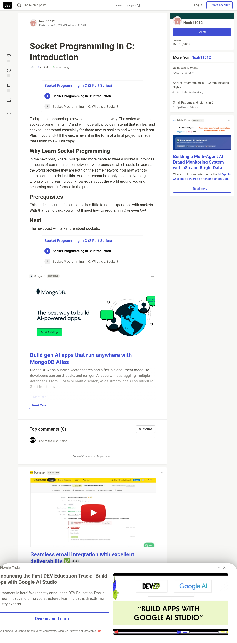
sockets (43, 67)
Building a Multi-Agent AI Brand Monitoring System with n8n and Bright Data (198, 162)
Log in (198, 5)
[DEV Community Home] (7, 5)
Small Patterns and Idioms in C (201, 105)
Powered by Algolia (128, 5)
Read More (39, 405)
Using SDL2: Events (201, 70)
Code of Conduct (82, 456)
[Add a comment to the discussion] (96, 443)
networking (61, 67)
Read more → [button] (202, 188)
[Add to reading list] (9, 87)
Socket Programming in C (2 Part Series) (78, 85)
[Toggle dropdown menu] (153, 276)
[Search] (19, 5)
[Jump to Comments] (9, 73)
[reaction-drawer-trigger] (9, 58)
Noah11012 (47, 21)
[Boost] (9, 100)
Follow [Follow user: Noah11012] (202, 32)
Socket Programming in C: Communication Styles (201, 87)
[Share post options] (9, 113)
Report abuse (104, 456)
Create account (219, 5)
